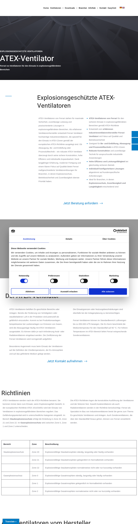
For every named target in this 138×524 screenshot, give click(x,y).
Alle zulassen (108, 291)
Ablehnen (29, 291)
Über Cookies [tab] (108, 239)
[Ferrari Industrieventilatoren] (19, 8)
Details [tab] (69, 239)
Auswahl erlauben (69, 291)
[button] (62, 8)
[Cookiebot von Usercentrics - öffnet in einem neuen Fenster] (115, 231)
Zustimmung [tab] (29, 239)
